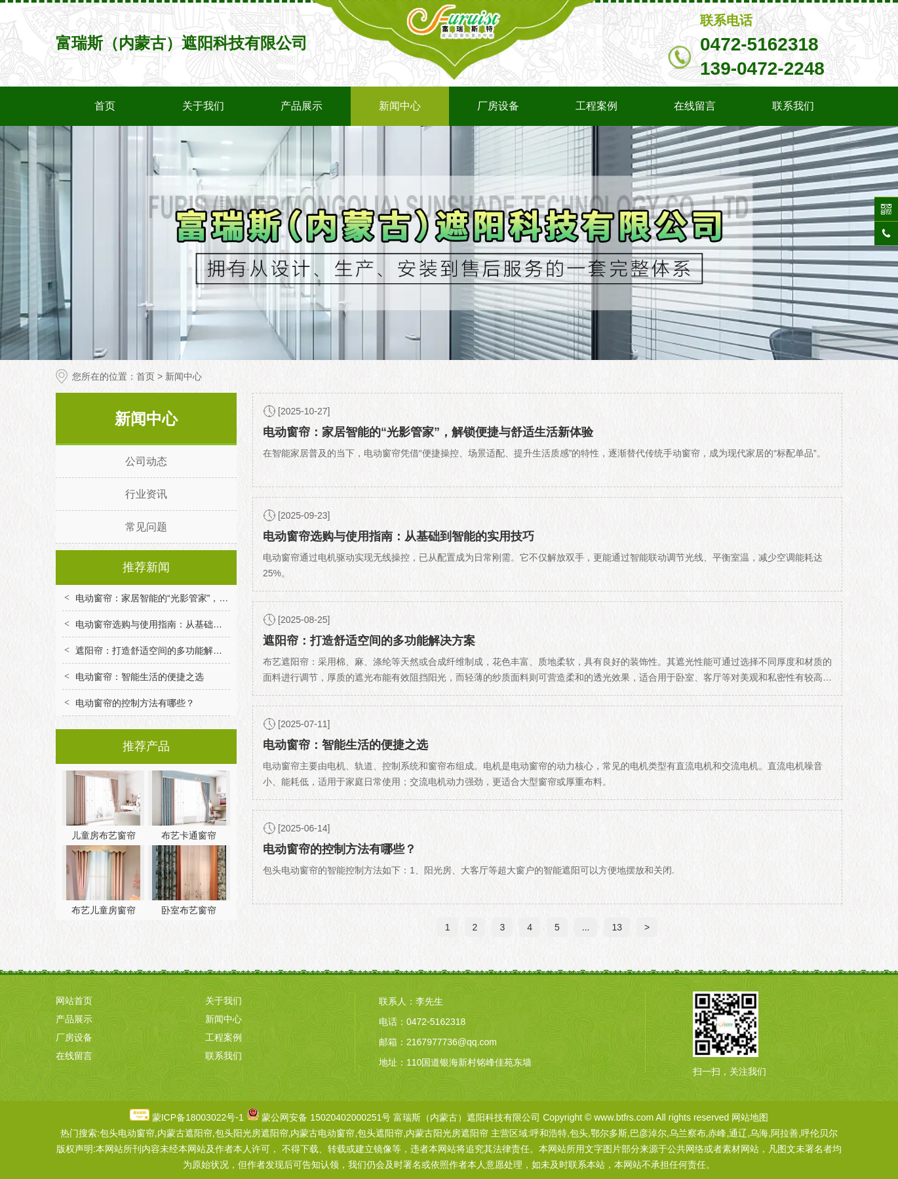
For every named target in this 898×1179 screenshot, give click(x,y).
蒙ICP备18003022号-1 (198, 1117)
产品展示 (301, 105)
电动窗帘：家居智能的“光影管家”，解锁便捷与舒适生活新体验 (202, 598)
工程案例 (596, 105)
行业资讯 (146, 494)
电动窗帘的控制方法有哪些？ (135, 703)
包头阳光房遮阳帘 (251, 1133)
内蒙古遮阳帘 (184, 1133)
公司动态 (146, 461)
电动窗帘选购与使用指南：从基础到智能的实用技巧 (180, 624)
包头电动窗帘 (127, 1133)
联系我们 (793, 105)
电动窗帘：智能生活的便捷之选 (139, 676)
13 (617, 927)
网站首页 (74, 1000)
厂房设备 (498, 105)
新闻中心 (400, 105)
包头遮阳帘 (380, 1133)
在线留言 (695, 105)
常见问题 (146, 526)
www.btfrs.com (624, 1117)
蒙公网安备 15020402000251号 (326, 1117)
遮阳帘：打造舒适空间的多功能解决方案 (158, 650)
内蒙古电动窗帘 (322, 1133)
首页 (104, 105)
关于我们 (203, 105)
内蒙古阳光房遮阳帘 (447, 1133)
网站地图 (750, 1117)
